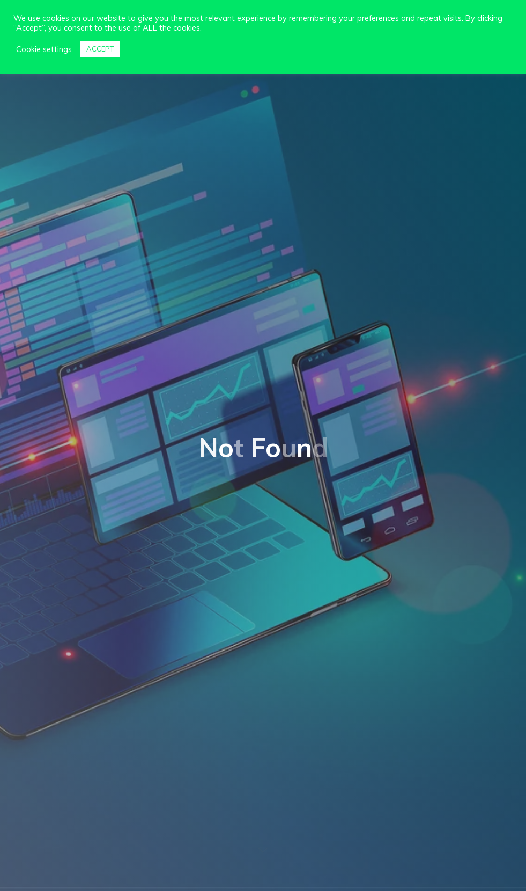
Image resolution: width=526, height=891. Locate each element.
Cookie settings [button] (44, 49)
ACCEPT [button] (100, 49)
